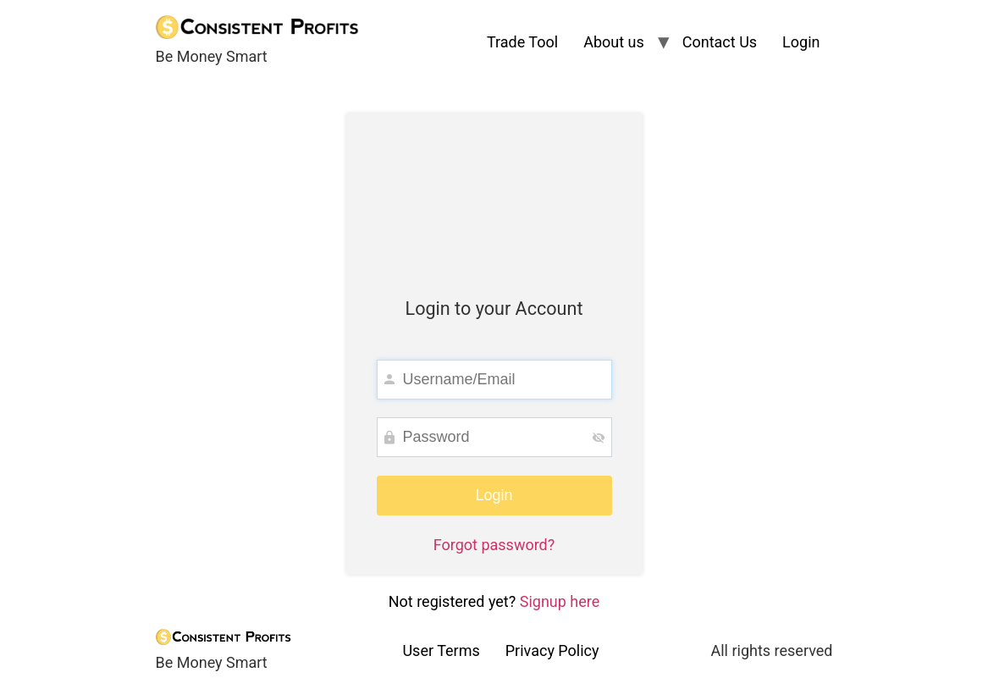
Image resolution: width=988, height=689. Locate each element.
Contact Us (719, 42)
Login (801, 42)
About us (613, 42)
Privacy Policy (552, 650)
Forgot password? (494, 545)
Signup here (560, 601)
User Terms (440, 650)
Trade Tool (522, 42)
